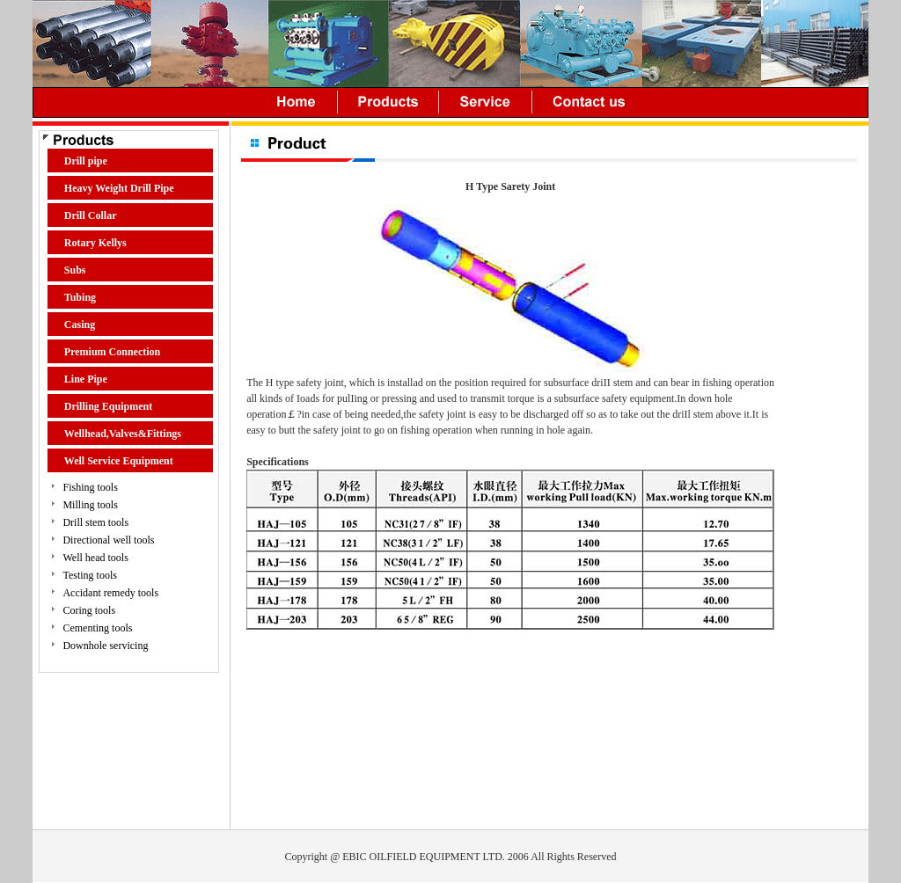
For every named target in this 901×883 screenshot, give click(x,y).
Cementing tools (97, 628)
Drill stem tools (95, 522)
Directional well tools (108, 540)
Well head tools (95, 557)
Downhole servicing (105, 645)
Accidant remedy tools (110, 593)
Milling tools (89, 505)
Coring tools (88, 610)
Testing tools (89, 575)
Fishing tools (89, 487)
